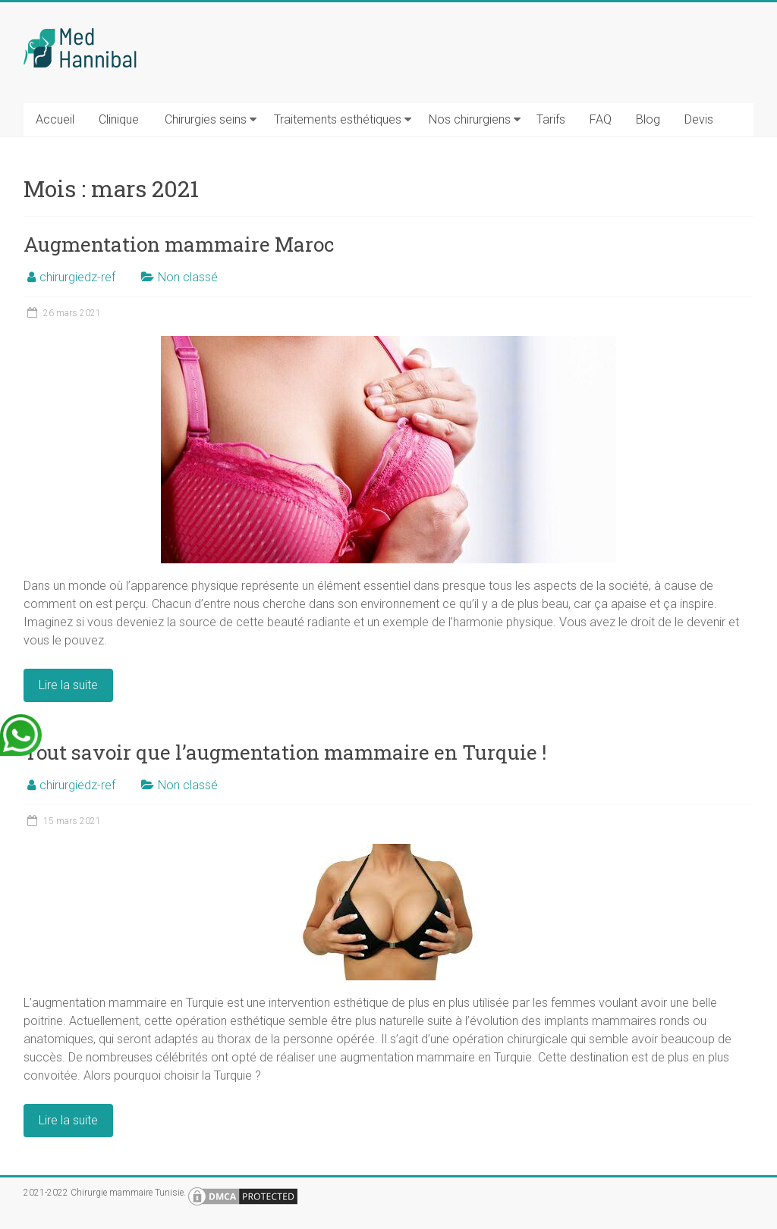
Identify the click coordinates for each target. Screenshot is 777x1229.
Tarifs (550, 119)
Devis (698, 119)
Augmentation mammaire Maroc (179, 244)
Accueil (55, 119)
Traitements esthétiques (337, 119)
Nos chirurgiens (470, 119)
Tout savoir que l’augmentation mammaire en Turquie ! (285, 752)
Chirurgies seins (206, 119)
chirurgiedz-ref (77, 277)
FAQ (601, 119)
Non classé (188, 277)
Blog (648, 119)
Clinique (119, 119)
